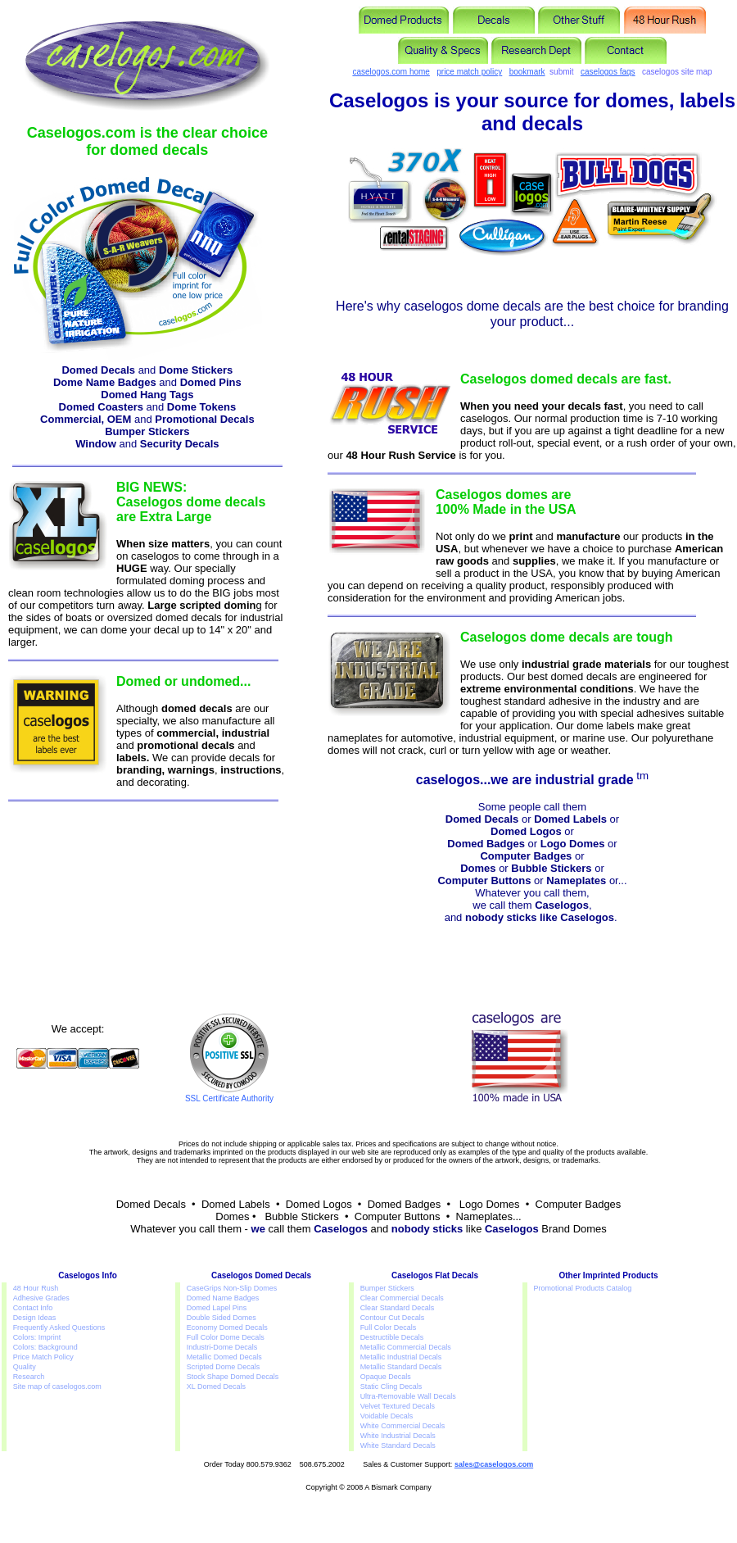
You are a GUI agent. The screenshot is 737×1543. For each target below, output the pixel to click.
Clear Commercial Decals (402, 1298)
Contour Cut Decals (392, 1318)
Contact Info (33, 1308)
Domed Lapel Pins (217, 1308)
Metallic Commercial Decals (405, 1347)
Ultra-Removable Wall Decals (408, 1396)
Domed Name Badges (223, 1298)
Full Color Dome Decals (226, 1337)
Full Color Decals (388, 1327)
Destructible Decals (392, 1337)
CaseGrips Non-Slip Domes (232, 1288)
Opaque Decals (385, 1377)
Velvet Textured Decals (397, 1406)
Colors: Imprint (37, 1337)
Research (29, 1377)
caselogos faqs (608, 71)
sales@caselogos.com (493, 1464)
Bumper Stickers (387, 1288)
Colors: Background (45, 1347)
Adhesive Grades (41, 1298)
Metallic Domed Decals (224, 1357)
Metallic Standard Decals (401, 1367)
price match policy (469, 71)
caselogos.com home (391, 71)
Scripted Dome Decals (223, 1367)
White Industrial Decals (398, 1436)
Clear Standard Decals (397, 1308)
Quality (24, 1367)
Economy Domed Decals (227, 1327)
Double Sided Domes (221, 1318)
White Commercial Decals (402, 1426)
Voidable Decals (387, 1416)
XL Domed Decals (216, 1386)
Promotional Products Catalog (583, 1288)
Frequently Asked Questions (59, 1327)
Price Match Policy (43, 1357)
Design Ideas (35, 1318)
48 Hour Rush (36, 1288)
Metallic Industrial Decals (401, 1357)
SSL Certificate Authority (229, 1095)
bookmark (527, 71)
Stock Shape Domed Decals (233, 1377)
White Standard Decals (398, 1445)
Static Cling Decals (391, 1386)
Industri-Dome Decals (222, 1347)
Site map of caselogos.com (57, 1386)
